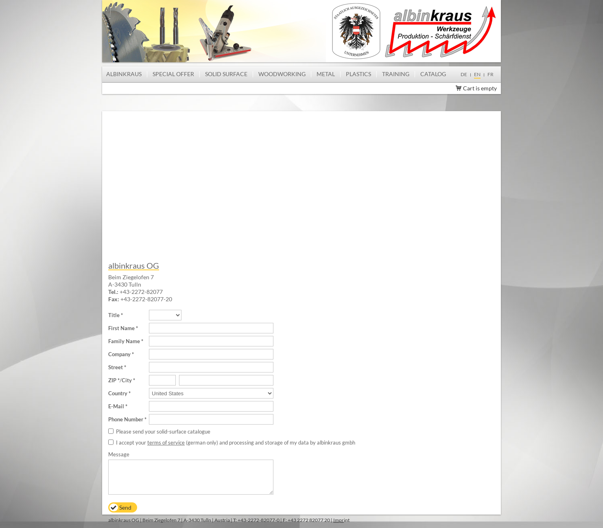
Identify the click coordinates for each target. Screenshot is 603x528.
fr (490, 74)
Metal (326, 73)
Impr (338, 520)
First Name (121, 328)
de (464, 74)
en (477, 74)
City (127, 380)
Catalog (433, 73)
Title (114, 315)
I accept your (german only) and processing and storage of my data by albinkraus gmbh (235, 442)
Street (115, 367)
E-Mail (116, 406)
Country (117, 393)
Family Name (124, 341)
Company (119, 354)
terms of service (166, 442)
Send (125, 507)
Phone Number (125, 419)
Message (118, 454)
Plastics (358, 73)
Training (395, 73)
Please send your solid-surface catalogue (163, 431)
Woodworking (282, 73)
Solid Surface (226, 73)
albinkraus (124, 73)
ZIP (112, 380)
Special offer (173, 73)
